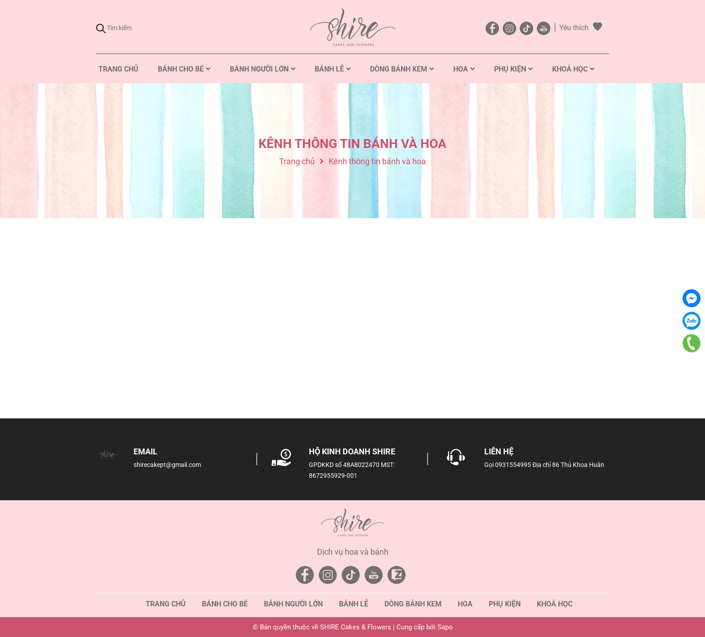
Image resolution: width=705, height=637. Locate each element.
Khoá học (554, 604)
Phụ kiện (505, 604)
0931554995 (513, 464)
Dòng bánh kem (413, 604)
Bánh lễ (353, 604)
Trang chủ (166, 604)
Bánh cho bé (225, 604)
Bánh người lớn (293, 604)
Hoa (465, 604)
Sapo (445, 627)
